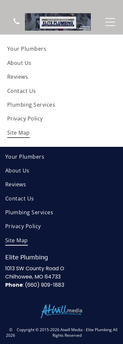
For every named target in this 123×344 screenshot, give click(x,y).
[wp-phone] (16, 24)
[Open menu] (110, 22)
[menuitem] (61, 49)
